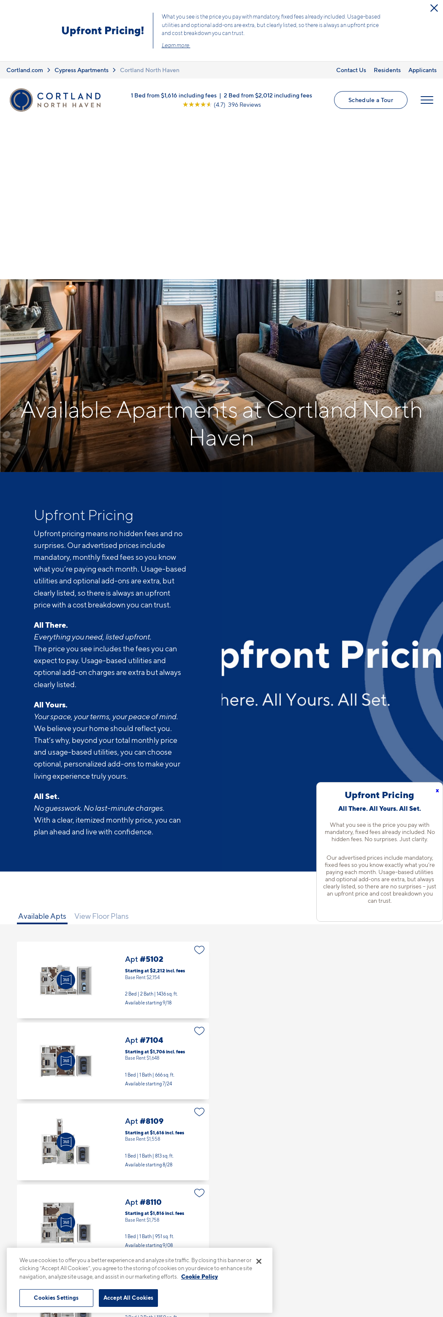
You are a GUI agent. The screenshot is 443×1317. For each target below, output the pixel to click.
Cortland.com (24, 69)
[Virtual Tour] (66, 822)
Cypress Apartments (81, 69)
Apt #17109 (113, 1226)
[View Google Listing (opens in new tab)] (221, 104)
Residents (387, 69)
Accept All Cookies (128, 1297)
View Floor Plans (101, 758)
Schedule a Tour (370, 99)
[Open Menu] (427, 100)
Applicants (422, 69)
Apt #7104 (113, 903)
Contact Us (351, 69)
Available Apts (42, 758)
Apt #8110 (113, 1065)
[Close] (259, 1261)
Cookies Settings (56, 1297)
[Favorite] (199, 792)
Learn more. (176, 45)
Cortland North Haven (149, 69)
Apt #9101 (113, 1145)
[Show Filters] (400, 751)
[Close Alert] (434, 8)
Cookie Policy (199, 1276)
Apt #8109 (113, 984)
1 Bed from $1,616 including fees (174, 95)
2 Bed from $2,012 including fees (268, 95)
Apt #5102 (113, 822)
